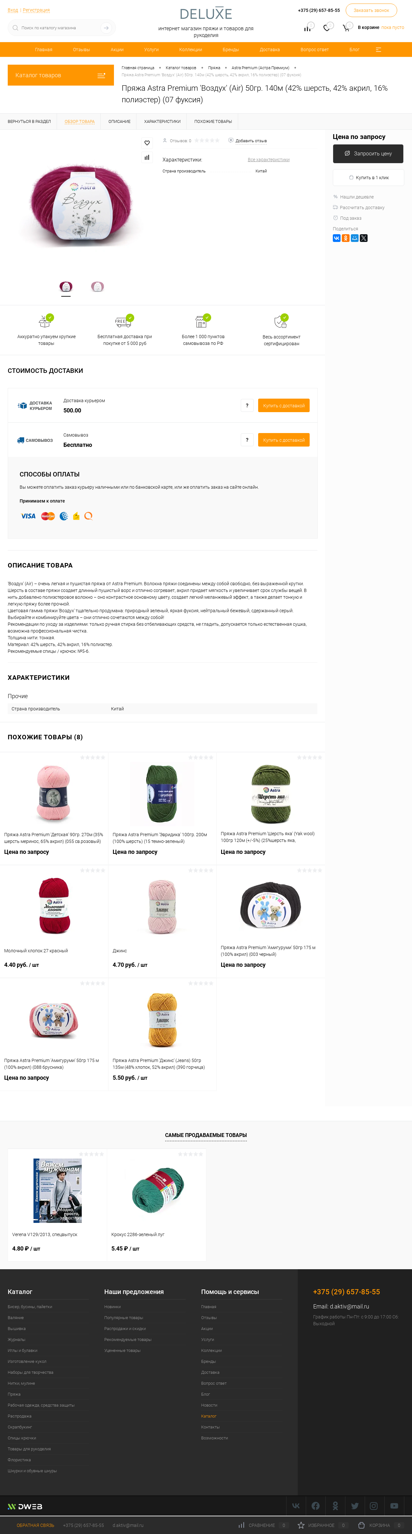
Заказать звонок (371, 10)
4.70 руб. (162, 969)
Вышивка (17, 1329)
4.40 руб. (54, 969)
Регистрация (36, 10)
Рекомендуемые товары (128, 1340)
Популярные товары (123, 1318)
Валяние (16, 1318)
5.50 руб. (162, 1082)
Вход (13, 10)
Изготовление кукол (27, 1362)
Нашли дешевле (353, 196)
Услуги (151, 49)
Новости (209, 1405)
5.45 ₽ (125, 1249)
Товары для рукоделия (29, 1449)
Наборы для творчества (30, 1373)
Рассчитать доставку (359, 207)
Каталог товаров (60, 75)
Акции (117, 49)
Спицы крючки (22, 1438)
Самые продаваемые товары (206, 1136)
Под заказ (347, 218)
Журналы (16, 1340)
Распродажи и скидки (125, 1329)
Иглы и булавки (22, 1351)
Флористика (19, 1460)
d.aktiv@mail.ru (349, 1307)
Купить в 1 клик (369, 177)
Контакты (210, 1427)
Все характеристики (269, 159)
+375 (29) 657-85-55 (83, 1525)
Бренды (231, 49)
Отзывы (81, 49)
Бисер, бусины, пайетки (30, 1307)
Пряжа (14, 1394)
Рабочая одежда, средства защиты (41, 1405)
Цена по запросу (54, 856)
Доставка (270, 49)
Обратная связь (31, 1525)
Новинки (112, 1307)
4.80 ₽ (26, 1249)
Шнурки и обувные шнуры (32, 1471)
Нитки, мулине (21, 1384)
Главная (43, 49)
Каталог (208, 1416)
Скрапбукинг (20, 1427)
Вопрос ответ (315, 49)
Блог (355, 49)
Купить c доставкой (284, 406)
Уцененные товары (122, 1351)
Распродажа (20, 1416)
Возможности (214, 1438)
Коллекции (190, 49)
